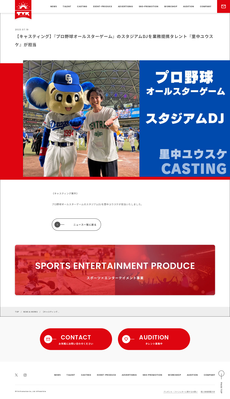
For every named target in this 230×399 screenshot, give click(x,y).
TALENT (67, 6)
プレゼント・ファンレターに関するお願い (180, 391)
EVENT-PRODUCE (102, 6)
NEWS (53, 6)
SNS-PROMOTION (148, 6)
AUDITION (188, 6)
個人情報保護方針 (208, 391)
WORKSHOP (170, 6)
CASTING (82, 6)
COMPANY (205, 6)
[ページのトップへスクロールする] (221, 382)
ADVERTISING (125, 6)
